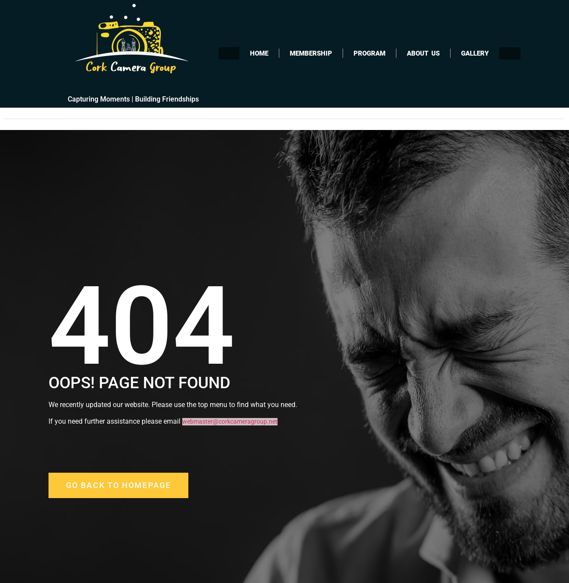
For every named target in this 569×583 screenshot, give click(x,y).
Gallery (475, 53)
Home (259, 53)
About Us (423, 53)
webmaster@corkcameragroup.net (230, 421)
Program (369, 53)
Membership (311, 53)
